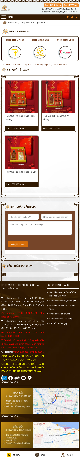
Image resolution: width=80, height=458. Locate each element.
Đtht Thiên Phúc (15, 40)
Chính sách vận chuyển (59, 314)
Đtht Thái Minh (65, 40)
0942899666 (72, 5)
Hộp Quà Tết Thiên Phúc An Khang (56, 118)
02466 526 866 (54, 5)
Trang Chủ (10, 22)
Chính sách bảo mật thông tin (62, 300)
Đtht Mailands (40, 40)
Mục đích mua (60, 64)
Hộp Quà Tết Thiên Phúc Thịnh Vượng (20, 118)
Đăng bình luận (17, 244)
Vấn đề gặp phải (42, 64)
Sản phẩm (25, 23)
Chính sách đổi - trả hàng (60, 318)
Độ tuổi (27, 64)
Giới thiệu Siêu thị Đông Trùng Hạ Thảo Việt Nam (62, 294)
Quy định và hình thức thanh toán (62, 307)
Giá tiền (16, 64)
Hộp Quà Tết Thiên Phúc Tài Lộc (21, 172)
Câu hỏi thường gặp (58, 323)
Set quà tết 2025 (40, 23)
